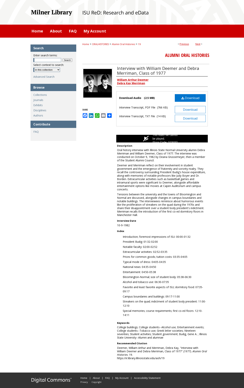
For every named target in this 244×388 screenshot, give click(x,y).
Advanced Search (44, 76)
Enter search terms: (45, 55)
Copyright (96, 382)
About (96, 378)
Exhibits (38, 105)
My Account (121, 378)
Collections (40, 95)
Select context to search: (48, 65)
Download (190, 98)
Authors (38, 115)
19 (139, 44)
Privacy (84, 382)
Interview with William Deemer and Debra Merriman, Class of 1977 (158, 70)
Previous (184, 44)
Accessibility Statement (147, 378)
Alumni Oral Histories (123, 44)
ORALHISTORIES (100, 44)
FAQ (36, 131)
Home (85, 44)
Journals (38, 100)
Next (197, 44)
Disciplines (39, 110)
